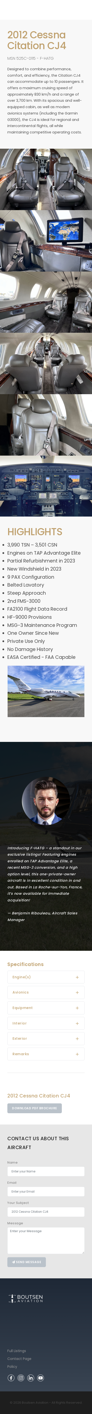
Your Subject (18, 1202)
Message (15, 1223)
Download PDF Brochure (34, 1108)
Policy (12, 1366)
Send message (26, 1262)
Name (12, 1162)
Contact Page (19, 1358)
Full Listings (16, 1350)
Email (12, 1182)
